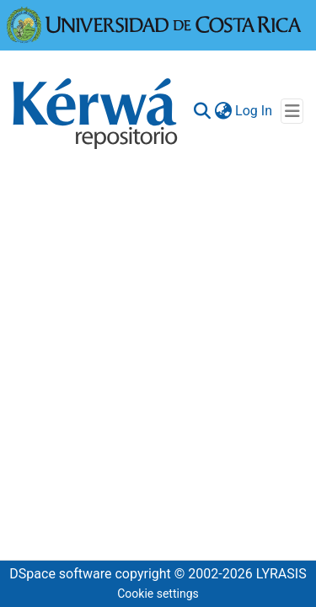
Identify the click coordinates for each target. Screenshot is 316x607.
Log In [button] (254, 111)
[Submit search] (201, 111)
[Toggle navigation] (292, 111)
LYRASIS (281, 574)
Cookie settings (158, 593)
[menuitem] (222, 111)
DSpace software (60, 574)
